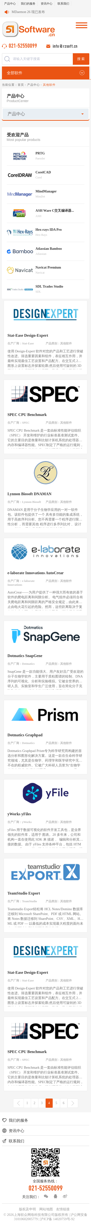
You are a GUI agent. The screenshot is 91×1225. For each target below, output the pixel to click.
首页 (21, 84)
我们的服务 (28, 3)
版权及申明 (27, 1209)
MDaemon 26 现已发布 (28, 12)
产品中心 (10, 3)
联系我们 (63, 3)
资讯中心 (46, 3)
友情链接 (63, 1209)
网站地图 (46, 1209)
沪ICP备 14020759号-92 (57, 1219)
